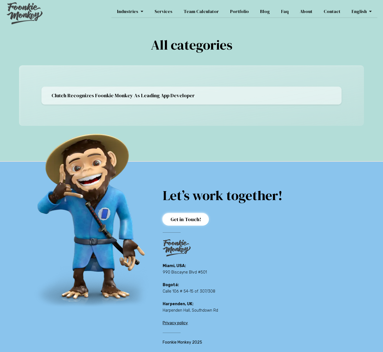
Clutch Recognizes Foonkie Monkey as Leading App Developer (123, 95)
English (362, 9)
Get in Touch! (186, 219)
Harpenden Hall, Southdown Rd (190, 310)
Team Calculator (201, 9)
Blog (265, 9)
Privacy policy (175, 323)
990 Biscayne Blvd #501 (185, 272)
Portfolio (239, 9)
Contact (332, 9)
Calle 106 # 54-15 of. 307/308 (189, 291)
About (306, 9)
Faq (285, 9)
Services (163, 9)
